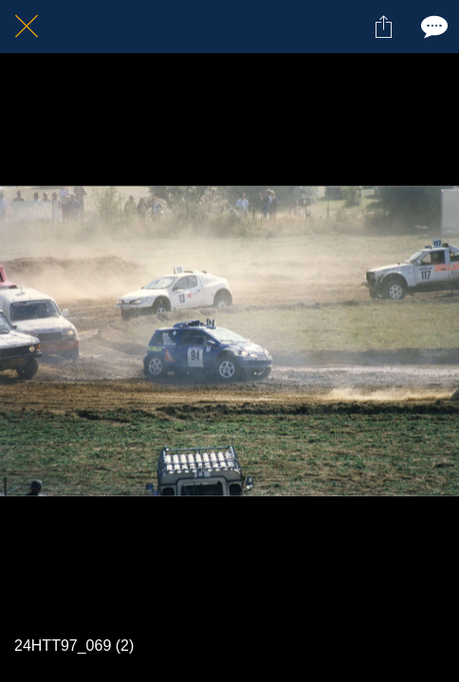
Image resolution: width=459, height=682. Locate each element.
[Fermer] (26, 26)
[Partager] (383, 26)
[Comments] (432, 26)
